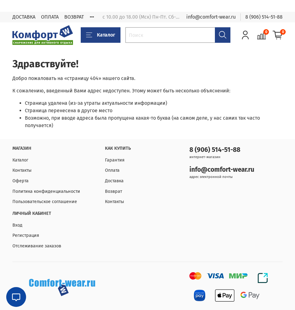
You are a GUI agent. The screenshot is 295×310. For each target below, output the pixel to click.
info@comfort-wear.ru (211, 17)
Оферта (20, 181)
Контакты (22, 170)
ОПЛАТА (50, 17)
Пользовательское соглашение (44, 201)
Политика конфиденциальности (46, 191)
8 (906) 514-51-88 (264, 17)
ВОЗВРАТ (74, 17)
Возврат (113, 191)
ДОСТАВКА (23, 17)
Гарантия (115, 160)
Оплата (112, 170)
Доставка (114, 181)
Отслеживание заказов (36, 246)
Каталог (100, 35)
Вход (17, 225)
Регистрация (25, 235)
